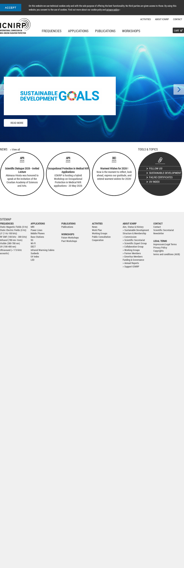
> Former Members (132, 253)
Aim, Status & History (133, 227)
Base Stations (37, 236)
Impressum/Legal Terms (165, 244)
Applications (78, 31)
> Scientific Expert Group (135, 243)
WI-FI (33, 243)
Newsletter (158, 233)
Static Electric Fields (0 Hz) (13, 230)
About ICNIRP (162, 19)
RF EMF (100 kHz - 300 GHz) (13, 236)
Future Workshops (70, 237)
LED (32, 259)
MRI (32, 227)
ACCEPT (10, 7)
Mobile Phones (38, 233)
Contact (177, 19)
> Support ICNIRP (131, 266)
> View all (15, 149)
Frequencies (52, 31)
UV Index (154, 181)
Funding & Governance (133, 259)
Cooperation (98, 240)
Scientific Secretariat (163, 230)
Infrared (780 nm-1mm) (11, 240)
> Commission (129, 236)
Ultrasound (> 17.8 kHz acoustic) (11, 251)
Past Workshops (69, 241)
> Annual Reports (131, 263)
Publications (105, 31)
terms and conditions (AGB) (166, 254)
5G (32, 240)
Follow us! (155, 168)
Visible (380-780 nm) (10, 243)
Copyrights (158, 250)
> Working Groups (131, 250)
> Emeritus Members (133, 256)
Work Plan (97, 230)
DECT (33, 246)
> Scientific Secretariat (134, 240)
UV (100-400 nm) (8, 246)
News (94, 227)
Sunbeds (35, 253)
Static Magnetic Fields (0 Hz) (14, 227)
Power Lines (36, 230)
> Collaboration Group (133, 246)
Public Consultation (101, 236)
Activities (145, 19)
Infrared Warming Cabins (42, 250)
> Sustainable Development (136, 230)
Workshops (131, 31)
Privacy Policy (160, 247)
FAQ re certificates (160, 177)
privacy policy (112, 9)
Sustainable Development (165, 173)
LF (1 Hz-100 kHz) (8, 233)
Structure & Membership (134, 233)
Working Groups (99, 233)
